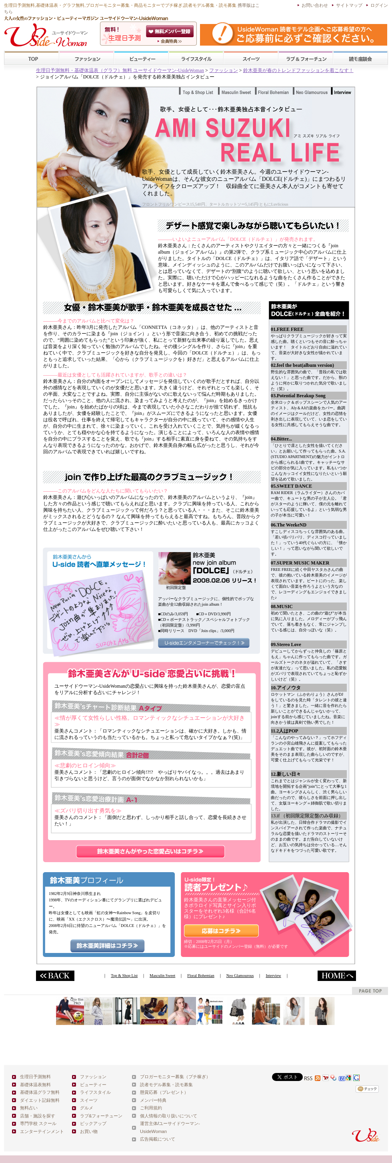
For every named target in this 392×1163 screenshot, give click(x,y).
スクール (360, 58)
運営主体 (149, 1123)
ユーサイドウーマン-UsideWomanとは (171, 41)
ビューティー (141, 58)
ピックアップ (93, 1123)
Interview (273, 975)
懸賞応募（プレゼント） (164, 1092)
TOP (31, 58)
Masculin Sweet (162, 975)
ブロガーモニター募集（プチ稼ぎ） (175, 1076)
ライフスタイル (196, 58)
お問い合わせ (315, 5)
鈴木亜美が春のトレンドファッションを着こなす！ (298, 70)
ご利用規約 (151, 1107)
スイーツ (251, 58)
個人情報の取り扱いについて (168, 1115)
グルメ (86, 1107)
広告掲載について (157, 1139)
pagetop (370, 991)
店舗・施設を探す (37, 1115)
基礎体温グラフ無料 (40, 1092)
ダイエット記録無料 (40, 1100)
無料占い (29, 1107)
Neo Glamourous (240, 975)
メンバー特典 (153, 1100)
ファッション (86, 58)
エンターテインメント (42, 1131)
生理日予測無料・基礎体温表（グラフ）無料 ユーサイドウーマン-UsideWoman (120, 70)
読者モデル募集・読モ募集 (166, 1084)
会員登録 (171, 31)
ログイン (379, 5)
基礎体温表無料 (35, 1084)
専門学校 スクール (38, 1123)
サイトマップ (349, 5)
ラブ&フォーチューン (305, 58)
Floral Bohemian (200, 975)
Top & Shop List (124, 975)
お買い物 (89, 1131)
